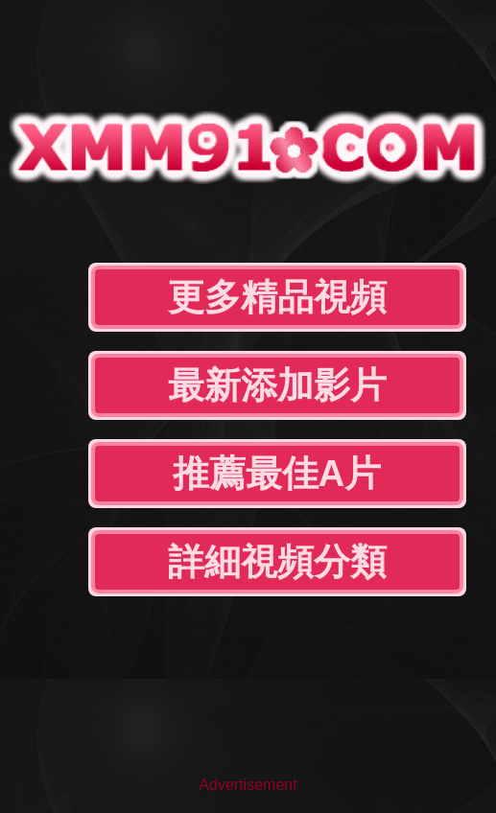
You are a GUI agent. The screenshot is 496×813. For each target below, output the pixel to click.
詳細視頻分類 (277, 562)
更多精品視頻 (277, 297)
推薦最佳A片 (277, 473)
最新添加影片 (277, 385)
